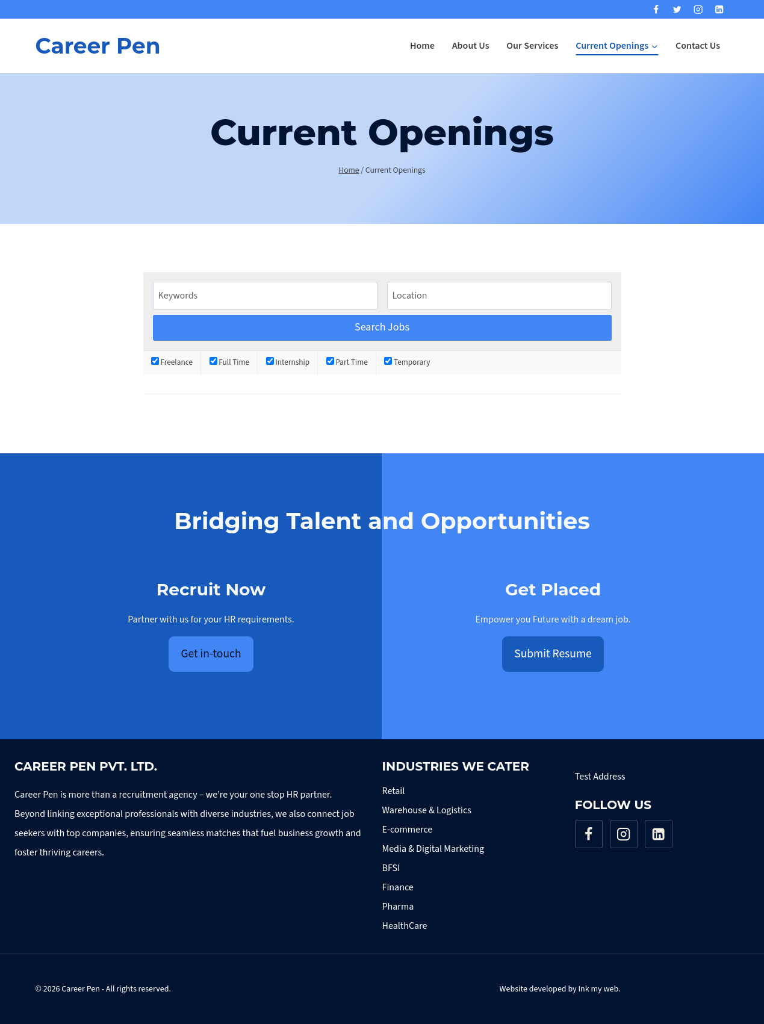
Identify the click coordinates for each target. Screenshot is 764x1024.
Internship (288, 362)
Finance (398, 887)
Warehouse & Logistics (427, 810)
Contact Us (697, 45)
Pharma (398, 906)
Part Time (347, 362)
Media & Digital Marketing (433, 848)
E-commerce (407, 829)
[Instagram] (698, 9)
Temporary (407, 362)
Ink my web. (599, 989)
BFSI (391, 868)
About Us (470, 45)
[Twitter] (677, 9)
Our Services (532, 45)
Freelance (172, 362)
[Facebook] (656, 9)
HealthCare (404, 925)
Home (422, 45)
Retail (393, 791)
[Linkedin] (719, 9)
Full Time (230, 362)
